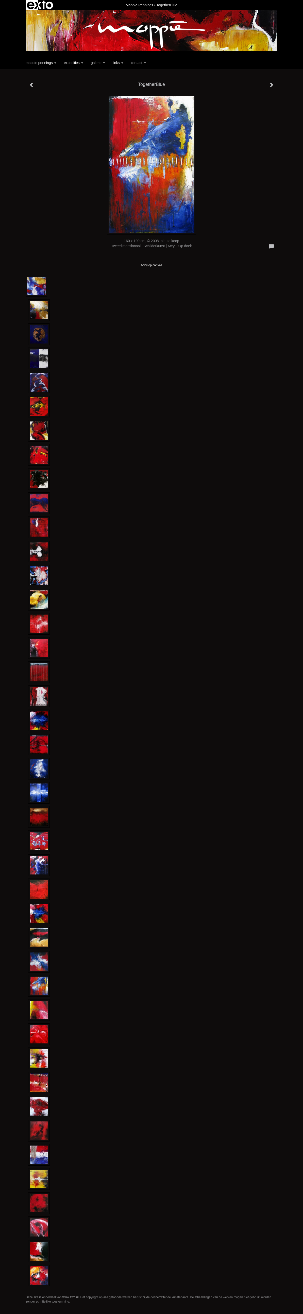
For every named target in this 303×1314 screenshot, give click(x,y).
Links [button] (118, 63)
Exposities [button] (73, 63)
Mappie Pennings (139, 5)
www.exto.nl (70, 1297)
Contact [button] (138, 63)
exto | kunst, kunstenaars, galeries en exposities (40, 5)
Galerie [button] (98, 63)
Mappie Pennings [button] (41, 63)
